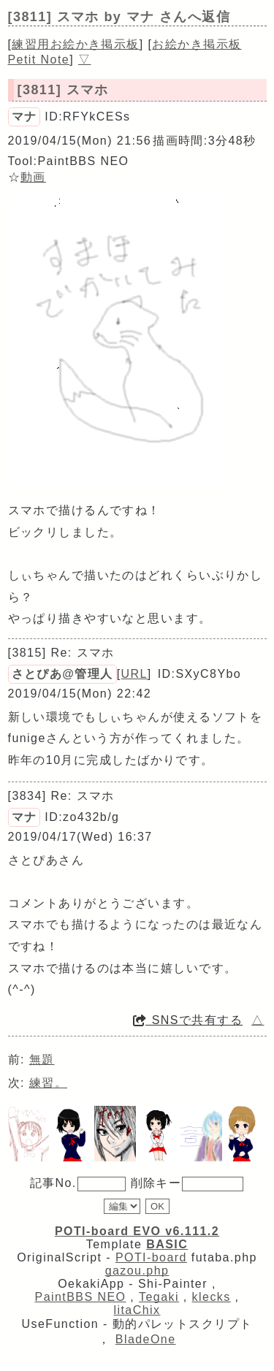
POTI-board (151, 1257)
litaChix (137, 1310)
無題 (42, 1059)
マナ (24, 116)
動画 (33, 177)
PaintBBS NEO (80, 1297)
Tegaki (159, 1297)
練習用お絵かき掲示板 (75, 44)
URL (134, 674)
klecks (211, 1297)
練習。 (48, 1083)
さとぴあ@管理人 (62, 674)
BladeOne (145, 1339)
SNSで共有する (188, 1020)
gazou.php (137, 1270)
